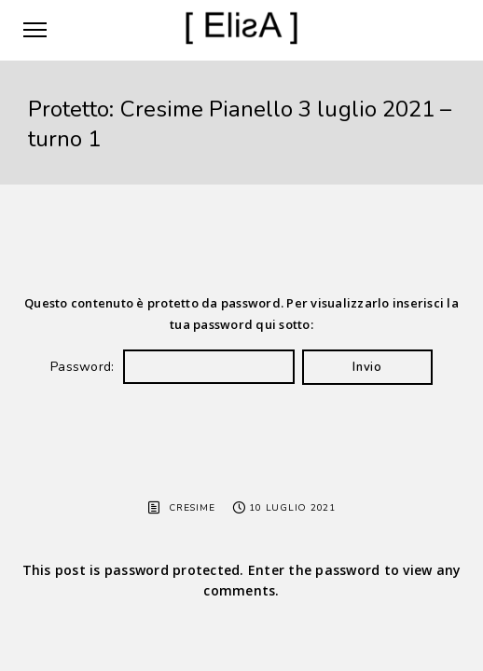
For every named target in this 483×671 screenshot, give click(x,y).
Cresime (191, 507)
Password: (172, 367)
